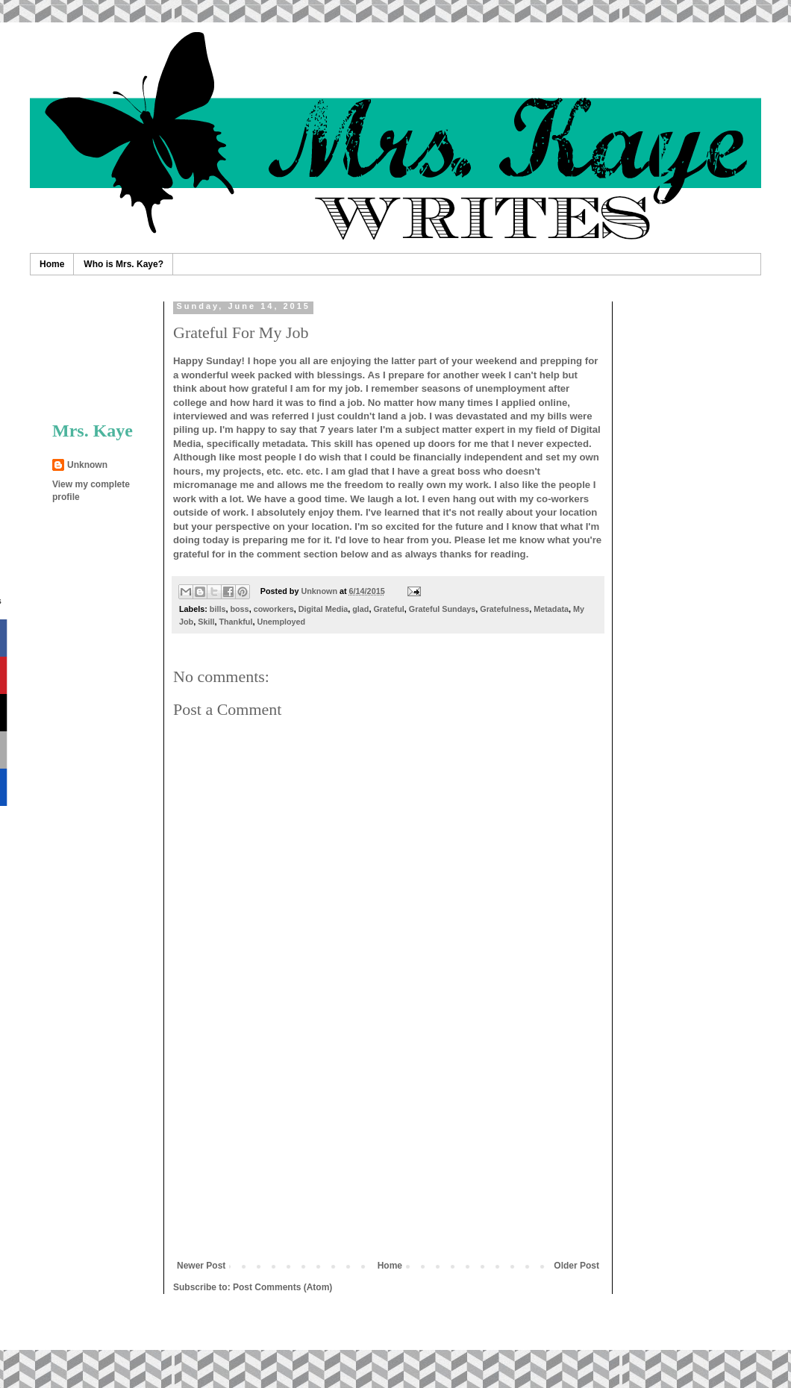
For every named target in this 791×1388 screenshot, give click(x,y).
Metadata (551, 608)
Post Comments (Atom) (282, 1287)
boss (239, 608)
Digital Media (323, 608)
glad (360, 608)
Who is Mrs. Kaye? (123, 264)
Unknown (87, 465)
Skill (206, 621)
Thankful (235, 621)
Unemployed (281, 621)
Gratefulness (504, 608)
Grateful (388, 608)
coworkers (274, 608)
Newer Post (201, 1265)
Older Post (576, 1265)
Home (52, 264)
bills (218, 608)
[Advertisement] (99, 348)
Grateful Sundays (442, 608)
